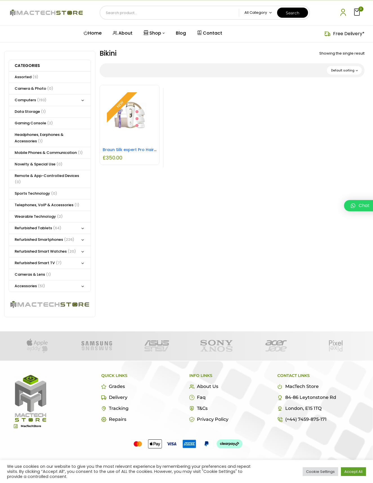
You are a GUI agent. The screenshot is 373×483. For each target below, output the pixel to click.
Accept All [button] (353, 471)
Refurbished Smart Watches (45, 251)
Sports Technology (36, 193)
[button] (357, 12)
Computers (30, 100)
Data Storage (30, 111)
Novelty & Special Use (38, 164)
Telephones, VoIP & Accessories (47, 205)
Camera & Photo (34, 88)
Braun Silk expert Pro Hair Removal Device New (150, 149)
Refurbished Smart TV (38, 263)
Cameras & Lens (33, 274)
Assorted (26, 77)
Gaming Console (34, 123)
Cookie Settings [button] (320, 471)
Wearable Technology (39, 216)
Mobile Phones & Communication (49, 152)
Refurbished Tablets (38, 228)
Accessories (30, 286)
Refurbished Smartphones (44, 239)
